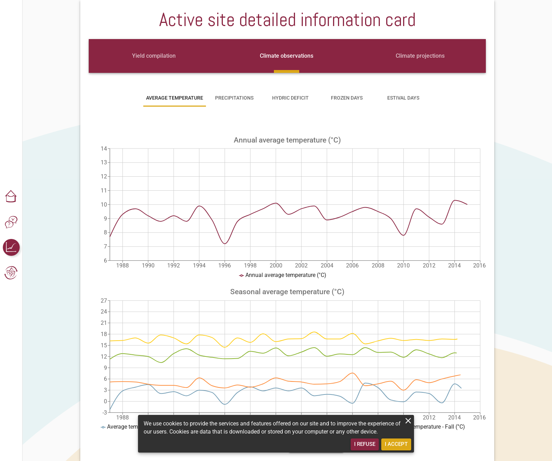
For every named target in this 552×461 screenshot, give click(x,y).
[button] (11, 196)
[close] (408, 421)
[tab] (154, 56)
